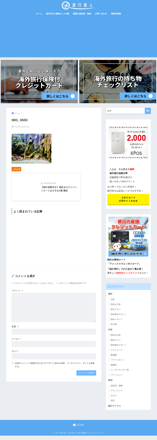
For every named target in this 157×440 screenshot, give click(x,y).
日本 (110, 330)
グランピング (117, 391)
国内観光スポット (119, 346)
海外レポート (117, 320)
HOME (78, 426)
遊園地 (114, 365)
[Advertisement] (78, 37)
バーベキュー (117, 375)
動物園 (114, 356)
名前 (15, 332)
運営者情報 (116, 13)
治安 (113, 300)
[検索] (148, 111)
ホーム (39, 13)
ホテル (114, 396)
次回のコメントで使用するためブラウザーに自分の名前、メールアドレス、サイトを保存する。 (55, 371)
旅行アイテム (115, 406)
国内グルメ (116, 341)
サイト (15, 357)
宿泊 (110, 381)
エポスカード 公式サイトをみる (128, 199)
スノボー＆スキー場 (120, 370)
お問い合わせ (101, 13)
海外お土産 (116, 305)
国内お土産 (116, 336)
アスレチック (117, 350)
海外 (110, 294)
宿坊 (113, 401)
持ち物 (114, 325)
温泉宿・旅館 (117, 386)
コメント (18, 296)
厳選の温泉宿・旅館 (82, 13)
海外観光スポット (119, 315)
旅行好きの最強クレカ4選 (57, 13)
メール (16, 345)
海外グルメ (116, 310)
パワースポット (118, 360)
